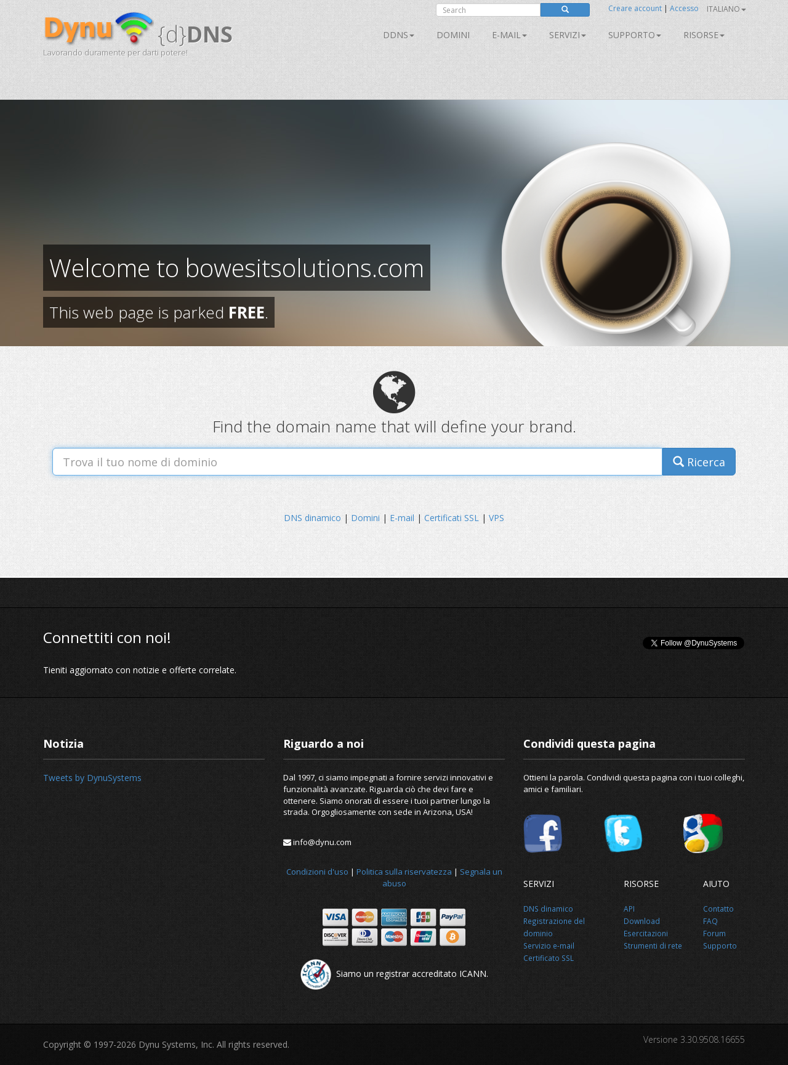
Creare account (635, 8)
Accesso (684, 8)
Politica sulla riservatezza (404, 871)
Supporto (634, 35)
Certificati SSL (451, 518)
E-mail (509, 35)
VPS (496, 518)
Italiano (726, 9)
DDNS (398, 35)
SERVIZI (567, 35)
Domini (453, 35)
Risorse (704, 35)
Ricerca (699, 462)
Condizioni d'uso (317, 871)
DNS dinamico (312, 518)
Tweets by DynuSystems (92, 778)
